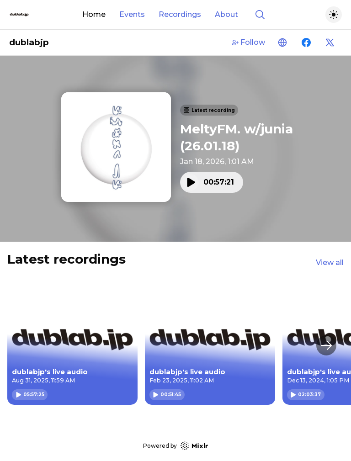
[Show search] (260, 14)
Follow (248, 42)
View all (330, 262)
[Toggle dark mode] (333, 14)
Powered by (175, 445)
